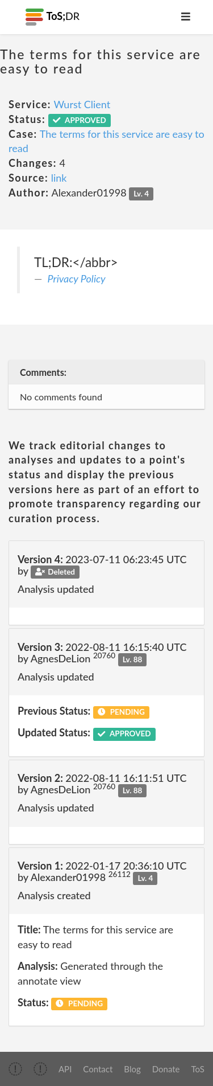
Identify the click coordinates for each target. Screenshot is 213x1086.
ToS (197, 1069)
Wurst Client (81, 104)
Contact (97, 1069)
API (65, 1069)
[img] (15, 1069)
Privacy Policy (77, 278)
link (59, 177)
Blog (132, 1069)
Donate (166, 1069)
